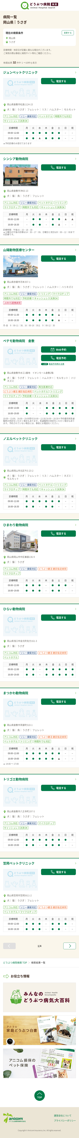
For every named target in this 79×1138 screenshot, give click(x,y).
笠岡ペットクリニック (18, 863)
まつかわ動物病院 (15, 693)
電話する (58, 81)
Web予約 (58, 349)
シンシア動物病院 (15, 158)
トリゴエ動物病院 (15, 779)
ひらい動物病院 (14, 609)
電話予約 (58, 358)
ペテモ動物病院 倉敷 (18, 341)
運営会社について (62, 1115)
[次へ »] (69, 946)
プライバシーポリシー (65, 1120)
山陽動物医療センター (18, 250)
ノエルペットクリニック (20, 438)
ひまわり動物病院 (15, 525)
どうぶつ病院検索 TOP (15, 962)
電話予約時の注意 (52, 364)
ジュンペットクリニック (20, 72)
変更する (68, 32)
